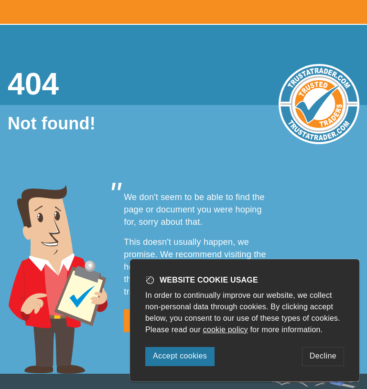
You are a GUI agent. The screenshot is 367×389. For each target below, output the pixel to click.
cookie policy (225, 330)
